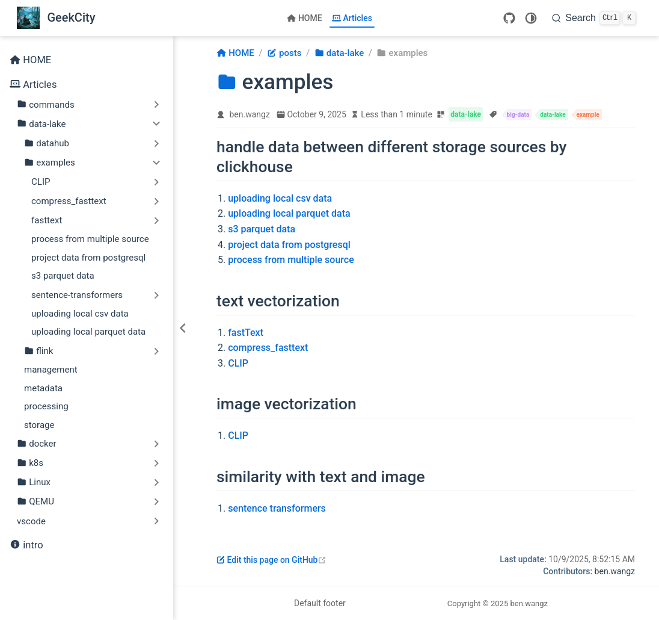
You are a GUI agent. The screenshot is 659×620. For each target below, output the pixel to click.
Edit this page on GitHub (271, 560)
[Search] (593, 18)
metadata (43, 388)
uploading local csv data (80, 313)
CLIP (238, 363)
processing (46, 406)
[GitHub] (509, 18)
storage (39, 425)
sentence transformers (277, 508)
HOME (304, 18)
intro (26, 545)
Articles (352, 18)
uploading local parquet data (88, 331)
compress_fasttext (268, 347)
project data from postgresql (88, 257)
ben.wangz (250, 114)
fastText (245, 332)
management (51, 369)
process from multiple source (90, 239)
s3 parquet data (62, 275)
